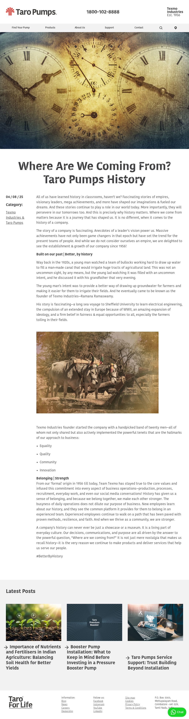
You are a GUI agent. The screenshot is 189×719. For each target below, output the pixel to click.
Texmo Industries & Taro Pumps (15, 218)
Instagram (98, 704)
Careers (65, 708)
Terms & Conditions (135, 708)
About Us (80, 28)
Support (109, 28)
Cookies (129, 701)
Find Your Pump (21, 28)
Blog (63, 701)
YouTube (97, 708)
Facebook (98, 701)
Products (50, 28)
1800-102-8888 (103, 11)
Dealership (67, 711)
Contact (139, 28)
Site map (130, 698)
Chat (176, 712)
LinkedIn (97, 711)
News (64, 704)
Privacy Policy (132, 704)
